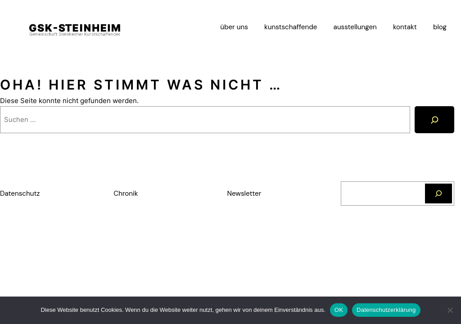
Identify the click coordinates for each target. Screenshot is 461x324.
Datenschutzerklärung (386, 309)
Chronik (125, 193)
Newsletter (244, 193)
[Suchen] (438, 193)
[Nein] (449, 310)
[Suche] (434, 119)
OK (338, 309)
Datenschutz (20, 193)
